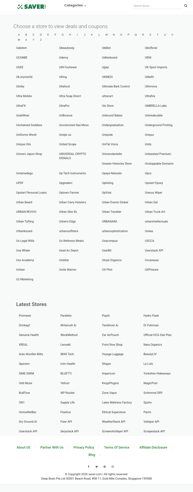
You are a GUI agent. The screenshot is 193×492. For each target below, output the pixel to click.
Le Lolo (148, 364)
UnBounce (65, 115)
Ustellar (64, 260)
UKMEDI (107, 77)
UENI (148, 57)
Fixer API (66, 421)
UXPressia (151, 269)
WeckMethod (69, 335)
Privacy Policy (83, 447)
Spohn (148, 402)
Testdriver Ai (110, 325)
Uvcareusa (152, 260)
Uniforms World (26, 135)
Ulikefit (149, 77)
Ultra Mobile (24, 96)
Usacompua (110, 241)
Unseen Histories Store (117, 163)
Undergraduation (113, 125)
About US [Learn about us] (23, 447)
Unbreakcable (154, 115)
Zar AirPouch (110, 335)
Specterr (24, 364)
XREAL (23, 344)
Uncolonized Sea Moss (74, 125)
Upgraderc (65, 183)
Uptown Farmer (69, 192)
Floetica (65, 412)
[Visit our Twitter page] (96, 466)
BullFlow (24, 393)
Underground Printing (159, 125)
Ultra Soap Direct (70, 96)
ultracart (107, 96)
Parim (147, 412)
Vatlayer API (151, 421)
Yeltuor (65, 383)
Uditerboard (109, 57)
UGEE (19, 67)
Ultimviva (151, 86)
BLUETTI (66, 373)
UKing (63, 77)
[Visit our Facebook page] (88, 466)
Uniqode (107, 135)
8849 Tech (67, 354)
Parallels (66, 315)
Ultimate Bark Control (116, 86)
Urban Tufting (25, 221)
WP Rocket (67, 393)
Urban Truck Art (155, 212)
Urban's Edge (67, 221)
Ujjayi (105, 67)
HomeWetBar (27, 412)
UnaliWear (22, 115)
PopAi (106, 315)
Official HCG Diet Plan (158, 335)
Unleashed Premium (158, 154)
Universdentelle (112, 154)
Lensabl (65, 344)
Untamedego (24, 173)
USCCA (149, 241)
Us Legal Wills (25, 241)
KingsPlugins (110, 383)
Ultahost (64, 86)
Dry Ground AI (28, 421)
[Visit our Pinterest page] (104, 466)
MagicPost (151, 383)
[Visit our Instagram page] (112, 466)
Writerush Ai (68, 325)
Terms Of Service (116, 447)
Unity (148, 144)
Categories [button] (75, 5)
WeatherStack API (113, 421)
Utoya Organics (112, 260)
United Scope (67, 144)
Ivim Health (67, 364)
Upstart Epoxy (154, 183)
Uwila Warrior (68, 269)
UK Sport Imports (156, 67)
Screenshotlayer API (115, 431)
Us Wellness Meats (71, 241)
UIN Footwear (68, 67)
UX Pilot (107, 269)
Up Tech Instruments (72, 173)
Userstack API (154, 250)
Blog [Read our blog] (92, 455)
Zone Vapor (109, 393)
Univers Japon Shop (29, 154)
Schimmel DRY (153, 393)
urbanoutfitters (68, 231)
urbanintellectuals (156, 221)
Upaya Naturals (112, 173)
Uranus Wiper (153, 192)
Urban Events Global (115, 202)
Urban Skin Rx (68, 212)
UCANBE (22, 57)
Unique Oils (23, 144)
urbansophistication (115, 231)
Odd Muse (25, 383)
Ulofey (20, 86)
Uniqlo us (65, 135)
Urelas (149, 231)
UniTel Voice (110, 144)
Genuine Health (29, 335)
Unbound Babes (112, 115)
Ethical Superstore (114, 412)
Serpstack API (69, 431)
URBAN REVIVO (26, 212)
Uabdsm (21, 48)
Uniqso (149, 135)
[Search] (186, 6)
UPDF (20, 183)
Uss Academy (25, 260)
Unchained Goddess (29, 125)
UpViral (106, 192)
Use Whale (23, 250)
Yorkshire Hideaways (157, 373)
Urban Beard (24, 202)
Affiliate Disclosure (153, 447)
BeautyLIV (150, 354)
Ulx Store (108, 105)
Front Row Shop (112, 344)
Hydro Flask (151, 315)
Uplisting (107, 183)
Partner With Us (51, 447)
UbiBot (106, 48)
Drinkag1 (24, 325)
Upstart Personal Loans (31, 192)
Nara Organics (153, 344)
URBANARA (109, 221)
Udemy (63, 57)
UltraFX (21, 105)
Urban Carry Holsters (72, 202)
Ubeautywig (66, 48)
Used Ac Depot (68, 250)
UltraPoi (64, 105)
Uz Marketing (24, 279)
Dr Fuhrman (151, 325)
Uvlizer (20, 269)
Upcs (148, 173)
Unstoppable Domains (159, 163)
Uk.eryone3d (24, 77)
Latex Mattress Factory (117, 402)
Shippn (106, 364)
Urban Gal (151, 202)
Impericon (108, 373)
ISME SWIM (26, 373)
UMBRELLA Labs (156, 105)
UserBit (107, 250)
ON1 (22, 402)
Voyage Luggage (113, 354)
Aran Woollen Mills (31, 354)
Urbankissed (24, 231)
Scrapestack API (154, 431)
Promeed (25, 315)
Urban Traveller (111, 212)
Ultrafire (150, 96)
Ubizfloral (151, 48)
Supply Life (67, 402)
